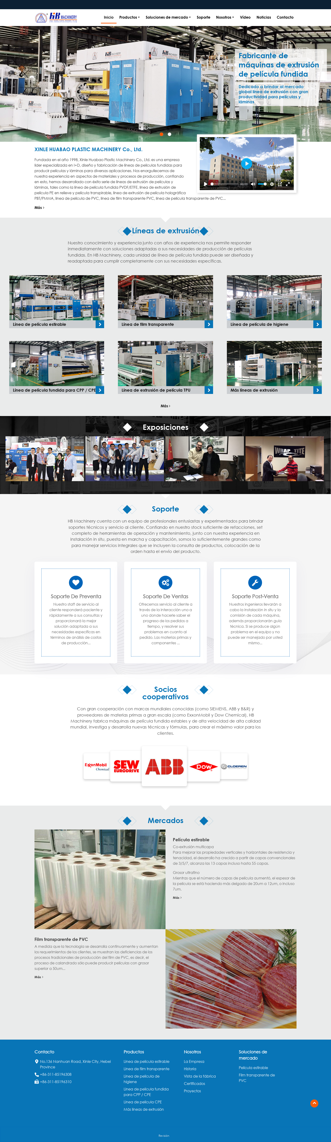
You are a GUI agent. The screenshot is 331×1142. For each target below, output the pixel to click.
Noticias (264, 17)
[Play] (205, 184)
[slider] (225, 184)
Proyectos (192, 1091)
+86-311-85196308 (55, 1074)
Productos (134, 1051)
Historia (190, 1069)
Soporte (203, 17)
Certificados (194, 1083)
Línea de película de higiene (259, 324)
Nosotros (192, 1051)
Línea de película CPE (143, 1102)
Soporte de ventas (165, 596)
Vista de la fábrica (200, 1076)
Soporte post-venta (255, 596)
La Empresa (194, 1061)
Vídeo (245, 17)
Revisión (164, 1135)
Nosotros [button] (223, 17)
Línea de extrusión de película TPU (156, 390)
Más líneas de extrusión (254, 390)
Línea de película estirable (39, 324)
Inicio (109, 17)
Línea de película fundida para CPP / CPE (54, 390)
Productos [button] (128, 17)
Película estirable (191, 839)
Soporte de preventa (76, 596)
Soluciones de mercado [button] (167, 17)
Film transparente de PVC (61, 939)
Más (39, 207)
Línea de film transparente (148, 324)
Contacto (285, 17)
